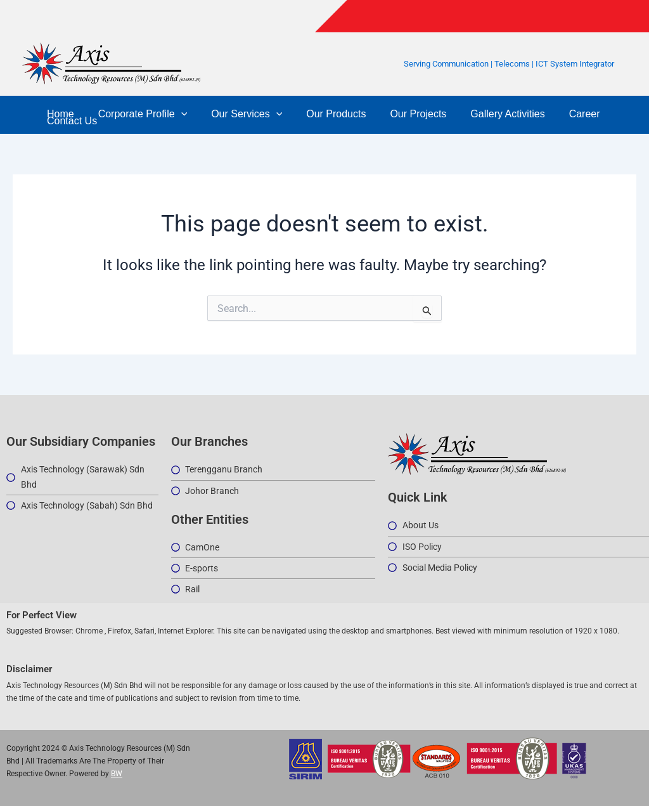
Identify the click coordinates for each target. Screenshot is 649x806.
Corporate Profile (137, 113)
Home (58, 113)
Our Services (237, 113)
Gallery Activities (486, 113)
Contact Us (70, 120)
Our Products (322, 113)
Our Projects (401, 113)
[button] (175, 113)
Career (559, 113)
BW (116, 773)
